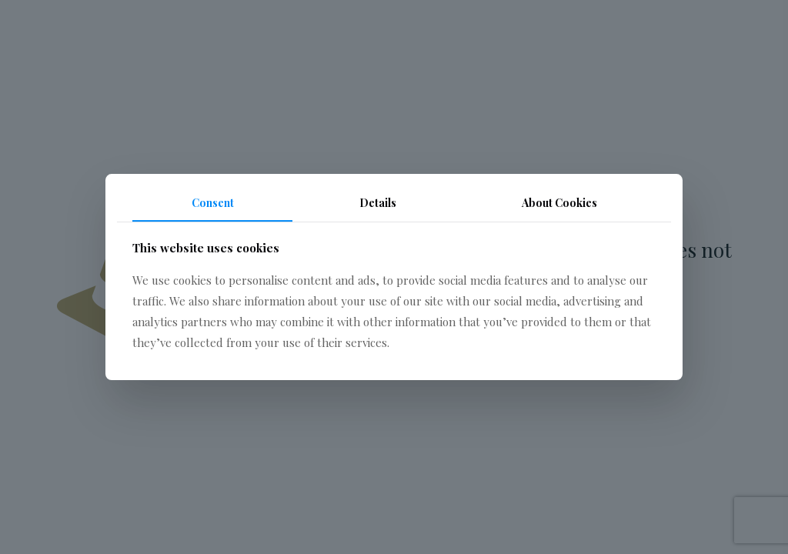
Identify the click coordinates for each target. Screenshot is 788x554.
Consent (213, 202)
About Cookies (559, 202)
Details (377, 202)
